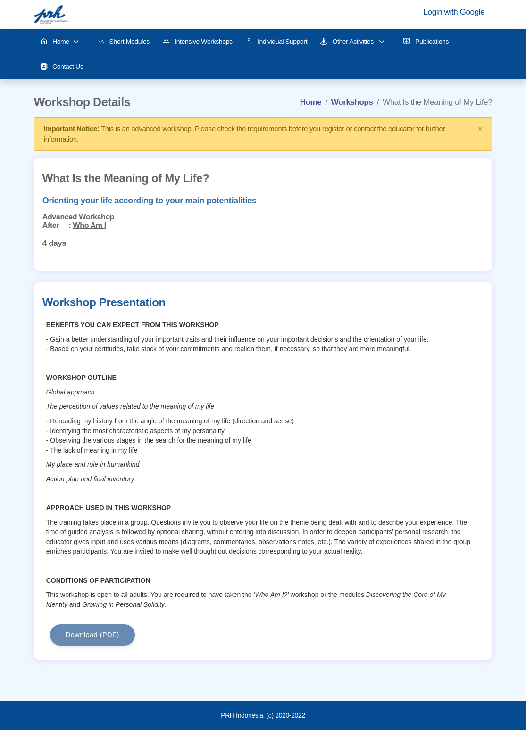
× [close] (480, 129)
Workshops (352, 102)
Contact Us (62, 67)
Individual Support (277, 41)
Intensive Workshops (198, 42)
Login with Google (454, 12)
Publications (426, 41)
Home (60, 42)
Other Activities (352, 42)
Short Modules (123, 42)
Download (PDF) (92, 634)
